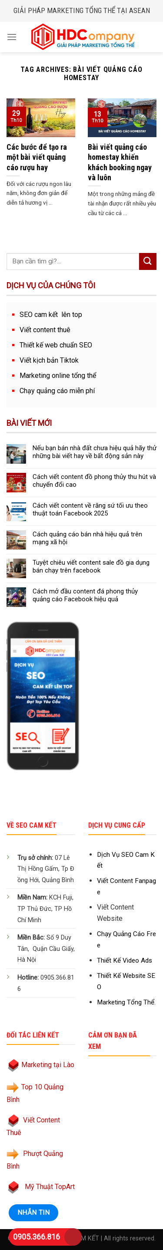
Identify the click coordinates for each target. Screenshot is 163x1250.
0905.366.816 (36, 1236)
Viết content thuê (45, 330)
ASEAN (139, 10)
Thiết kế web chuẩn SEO (56, 345)
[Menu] (12, 36)
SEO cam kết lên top (51, 314)
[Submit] (147, 261)
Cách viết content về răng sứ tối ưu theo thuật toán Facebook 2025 (90, 509)
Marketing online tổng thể (58, 375)
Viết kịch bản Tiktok (49, 360)
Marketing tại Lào (47, 1065)
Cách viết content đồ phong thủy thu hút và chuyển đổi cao (94, 481)
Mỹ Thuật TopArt (50, 1187)
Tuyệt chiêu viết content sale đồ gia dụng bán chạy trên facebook (91, 566)
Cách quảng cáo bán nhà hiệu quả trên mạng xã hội (87, 538)
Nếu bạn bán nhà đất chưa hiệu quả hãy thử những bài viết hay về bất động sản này (94, 452)
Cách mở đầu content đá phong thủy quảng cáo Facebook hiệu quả (85, 595)
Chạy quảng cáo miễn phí (57, 391)
